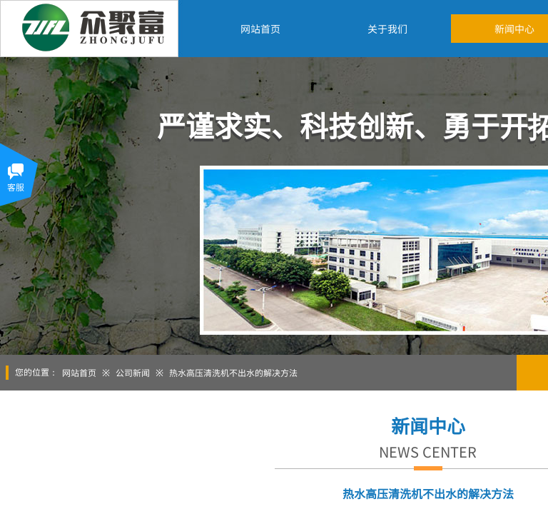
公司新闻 (133, 372)
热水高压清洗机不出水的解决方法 (233, 372)
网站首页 (79, 372)
